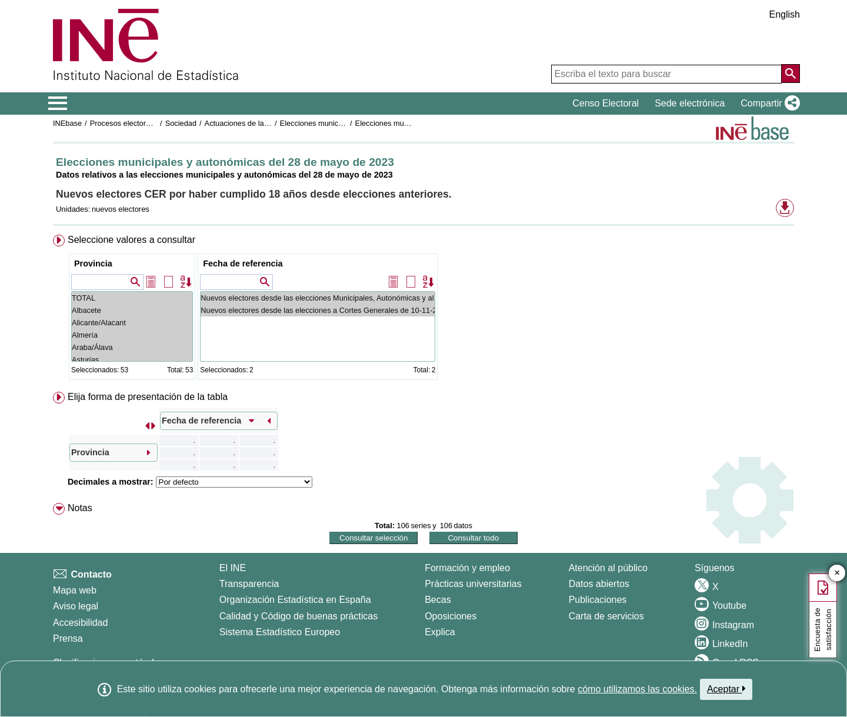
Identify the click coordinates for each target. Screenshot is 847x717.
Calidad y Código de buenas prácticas (298, 616)
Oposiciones (450, 616)
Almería (132, 335)
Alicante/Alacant (132, 322)
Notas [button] (80, 508)
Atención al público (608, 568)
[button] (768, 103)
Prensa (68, 638)
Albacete (132, 310)
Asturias (132, 360)
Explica (440, 632)
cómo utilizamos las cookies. (637, 689)
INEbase (67, 123)
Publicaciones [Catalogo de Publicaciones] (598, 600)
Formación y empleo (467, 568)
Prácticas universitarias (473, 584)
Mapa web (74, 590)
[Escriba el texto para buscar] (666, 74)
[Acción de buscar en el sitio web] (790, 73)
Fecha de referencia (242, 263)
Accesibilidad (80, 623)
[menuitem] (423, 310)
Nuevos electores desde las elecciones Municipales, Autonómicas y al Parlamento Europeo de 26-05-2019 (318, 298)
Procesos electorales (125, 123)
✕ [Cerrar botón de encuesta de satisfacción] (837, 573)
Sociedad (180, 123)
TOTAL (132, 298)
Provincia (93, 263)
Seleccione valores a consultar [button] (131, 240)
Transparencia (249, 584)
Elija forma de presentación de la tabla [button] (148, 397)
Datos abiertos (599, 584)
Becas (438, 600)
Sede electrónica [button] (690, 103)
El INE (232, 568)
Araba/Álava (132, 347)
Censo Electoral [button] (605, 103)
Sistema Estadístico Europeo (279, 632)
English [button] (784, 14)
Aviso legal (75, 606)
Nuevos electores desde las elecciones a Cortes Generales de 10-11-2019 (318, 310)
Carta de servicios (606, 616)
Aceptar (726, 688)
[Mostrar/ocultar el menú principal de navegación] (58, 103)
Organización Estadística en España (295, 600)
